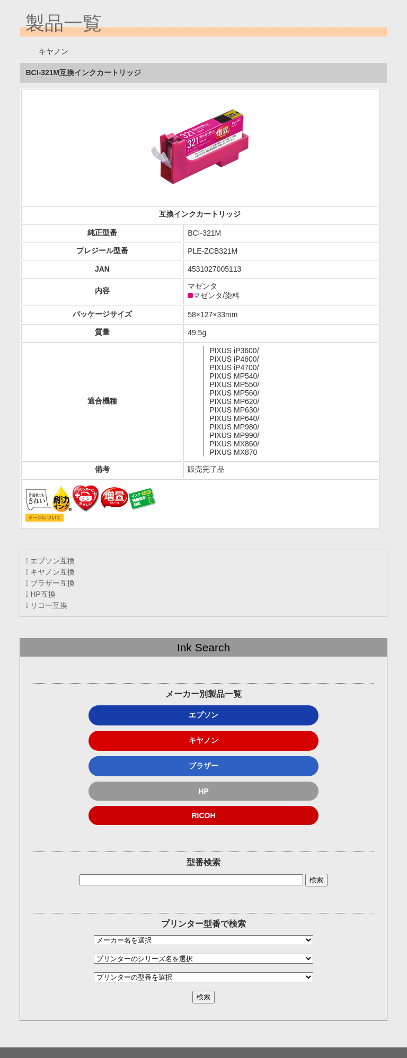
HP (203, 791)
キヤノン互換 (50, 572)
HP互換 (40, 594)
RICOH (203, 815)
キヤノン (203, 740)
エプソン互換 (50, 561)
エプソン (203, 715)
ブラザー (203, 765)
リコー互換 (46, 605)
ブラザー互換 (50, 583)
